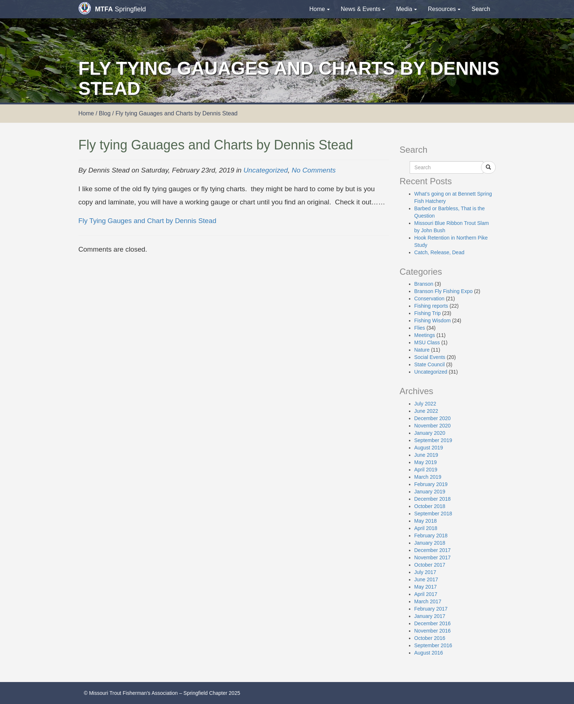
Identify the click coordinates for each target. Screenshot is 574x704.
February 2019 (431, 484)
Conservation (429, 298)
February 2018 (431, 535)
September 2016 (433, 645)
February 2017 (431, 609)
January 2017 (430, 616)
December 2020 (432, 418)
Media (406, 9)
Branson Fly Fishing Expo (443, 291)
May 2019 (425, 462)
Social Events (430, 357)
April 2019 (425, 470)
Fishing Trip (427, 313)
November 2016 (432, 631)
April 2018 (425, 528)
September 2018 (433, 513)
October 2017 (430, 565)
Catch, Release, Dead (439, 252)
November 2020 (432, 426)
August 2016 (428, 653)
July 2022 (425, 404)
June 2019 (426, 455)
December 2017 (432, 550)
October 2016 (430, 638)
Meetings (424, 335)
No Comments (314, 170)
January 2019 (430, 491)
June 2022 (426, 411)
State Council (429, 364)
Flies (419, 328)
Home (319, 9)
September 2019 (433, 440)
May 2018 (425, 521)
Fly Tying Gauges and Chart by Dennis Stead (147, 221)
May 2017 (425, 587)
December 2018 (432, 499)
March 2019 (427, 477)
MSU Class (427, 342)
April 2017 (425, 594)
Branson (423, 284)
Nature (422, 350)
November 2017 (432, 557)
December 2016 (432, 623)
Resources (444, 9)
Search (480, 9)
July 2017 (425, 572)
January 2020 (430, 433)
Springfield (112, 8)
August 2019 (428, 448)
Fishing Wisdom (432, 320)
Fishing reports (431, 306)
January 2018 (430, 543)
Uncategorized (265, 170)
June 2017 (426, 579)
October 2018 (430, 506)
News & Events (363, 9)
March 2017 (427, 601)
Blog (105, 113)
